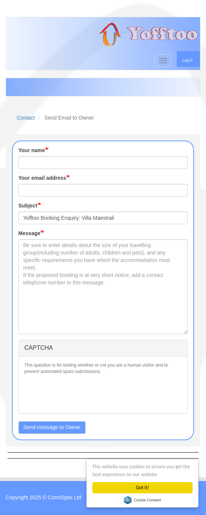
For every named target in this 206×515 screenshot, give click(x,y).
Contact (26, 118)
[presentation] (81, 393)
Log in (187, 60)
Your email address (42, 178)
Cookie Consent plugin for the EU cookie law (142, 500)
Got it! (142, 487)
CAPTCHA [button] (38, 348)
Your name (31, 150)
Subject (27, 206)
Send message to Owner (52, 427)
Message (29, 233)
